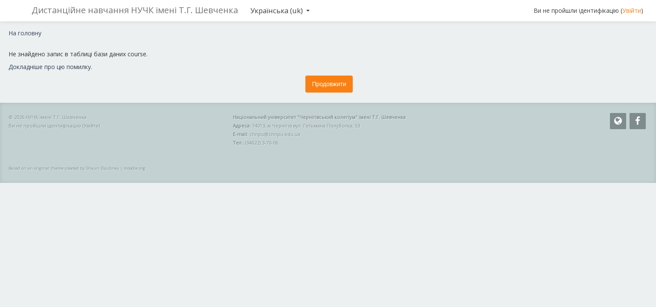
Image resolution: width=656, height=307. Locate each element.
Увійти (631, 10)
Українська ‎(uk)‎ (280, 10)
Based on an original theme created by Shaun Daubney (64, 168)
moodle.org (134, 168)
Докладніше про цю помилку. (50, 67)
